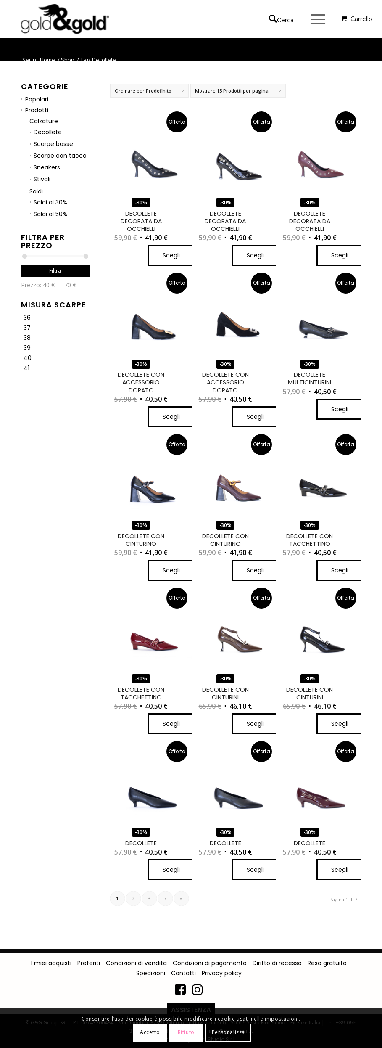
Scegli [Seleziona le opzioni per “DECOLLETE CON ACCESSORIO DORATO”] (171, 417)
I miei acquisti (51, 963)
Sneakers (47, 167)
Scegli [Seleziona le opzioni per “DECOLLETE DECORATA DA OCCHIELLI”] (171, 255)
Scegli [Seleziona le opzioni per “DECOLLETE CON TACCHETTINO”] (339, 570)
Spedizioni (150, 973)
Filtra (55, 270)
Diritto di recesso (277, 963)
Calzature (43, 121)
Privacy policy (222, 973)
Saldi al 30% (50, 202)
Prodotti (36, 110)
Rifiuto (186, 1032)
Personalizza (228, 1032)
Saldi (36, 191)
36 (27, 317)
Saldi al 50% (50, 214)
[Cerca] (277, 19)
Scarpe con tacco (60, 155)
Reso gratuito (327, 963)
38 (27, 337)
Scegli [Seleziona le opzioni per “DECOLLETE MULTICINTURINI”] (339, 409)
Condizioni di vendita (136, 963)
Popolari (36, 99)
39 (27, 348)
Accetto (150, 1032)
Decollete (48, 132)
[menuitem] (283, 19)
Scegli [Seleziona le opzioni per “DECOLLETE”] (171, 869)
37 (27, 327)
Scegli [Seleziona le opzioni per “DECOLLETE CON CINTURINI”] (255, 724)
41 (26, 368)
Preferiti (88, 963)
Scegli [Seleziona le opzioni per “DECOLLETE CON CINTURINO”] (171, 570)
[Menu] (313, 19)
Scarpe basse (53, 144)
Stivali (42, 179)
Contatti (183, 973)
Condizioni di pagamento (210, 963)
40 (28, 358)
